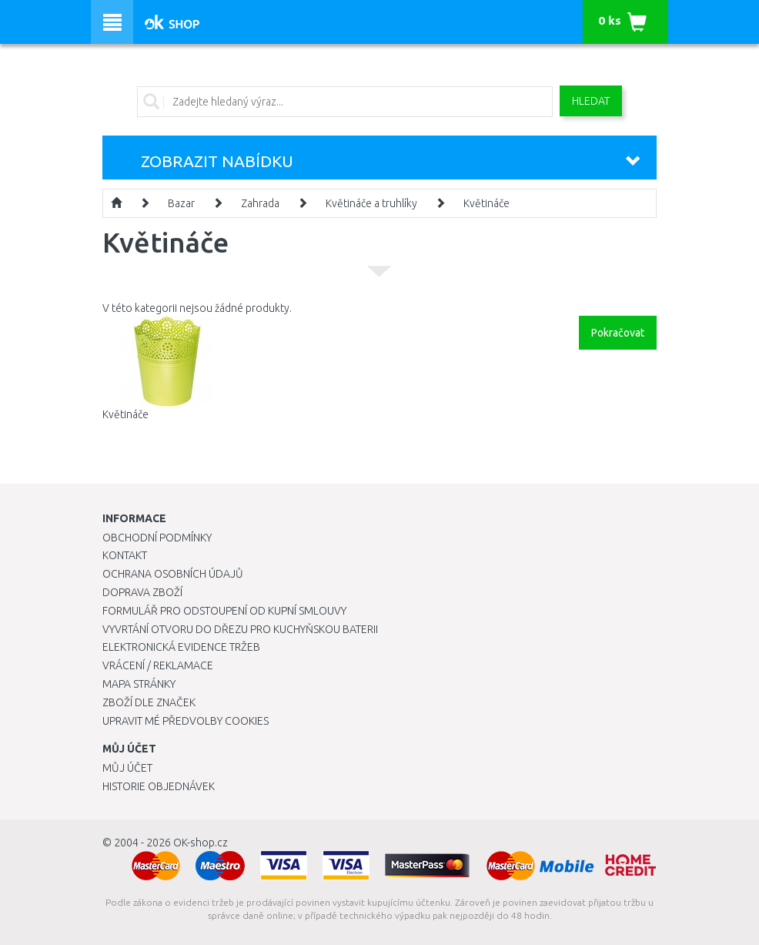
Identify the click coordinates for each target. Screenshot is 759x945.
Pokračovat (617, 333)
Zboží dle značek (149, 702)
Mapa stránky (139, 684)
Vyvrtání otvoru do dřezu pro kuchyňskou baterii (240, 629)
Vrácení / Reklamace (157, 665)
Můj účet (127, 768)
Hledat (591, 101)
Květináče (486, 203)
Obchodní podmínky (157, 537)
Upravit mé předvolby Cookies (185, 721)
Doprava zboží (142, 592)
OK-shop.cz (200, 842)
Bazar (181, 203)
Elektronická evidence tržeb (181, 647)
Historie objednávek (158, 786)
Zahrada (260, 203)
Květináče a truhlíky (371, 203)
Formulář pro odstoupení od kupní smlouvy (224, 611)
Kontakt (124, 555)
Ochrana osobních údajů (172, 574)
